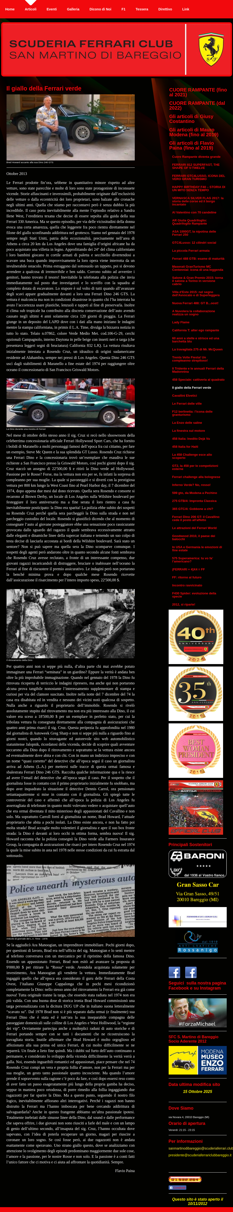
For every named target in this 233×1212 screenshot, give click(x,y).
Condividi (178, 1187)
